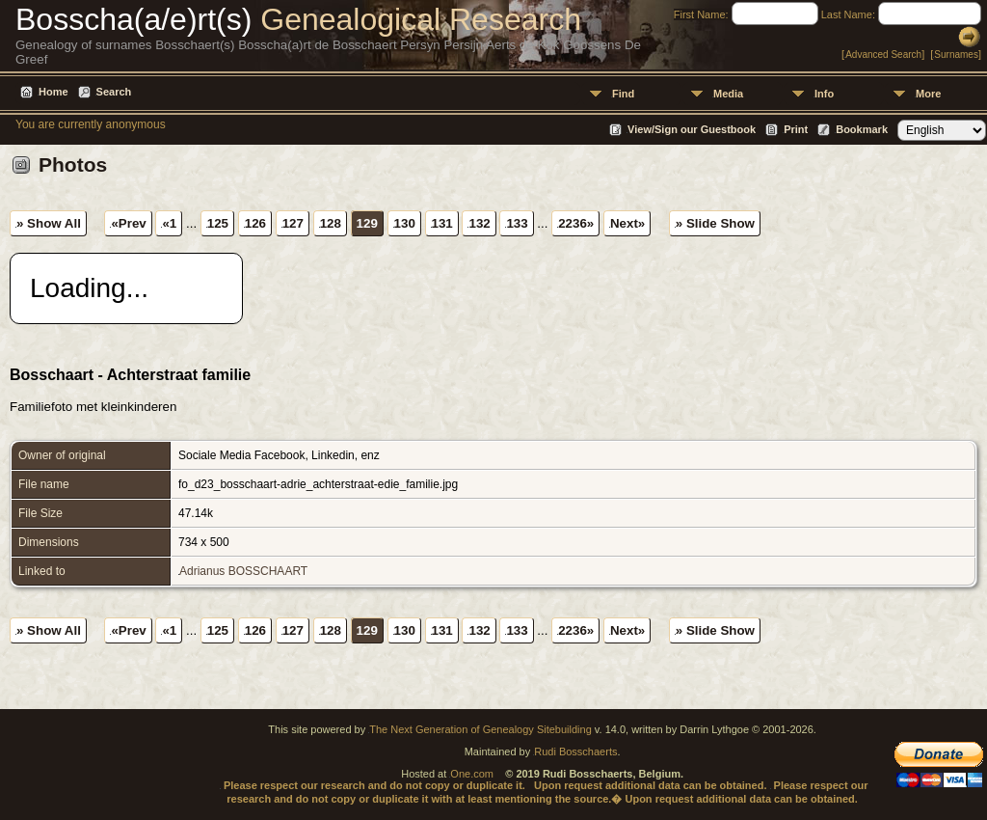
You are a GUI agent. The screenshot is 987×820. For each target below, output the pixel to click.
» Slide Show (715, 223)
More (928, 93)
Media (728, 93)
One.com (472, 773)
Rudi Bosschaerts (575, 751)
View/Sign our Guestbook (691, 129)
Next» (627, 223)
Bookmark (862, 129)
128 (330, 223)
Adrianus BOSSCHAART (243, 571)
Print (796, 129)
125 (217, 223)
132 (479, 223)
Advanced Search (883, 54)
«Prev (128, 223)
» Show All (48, 223)
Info (824, 93)
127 (293, 223)
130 (404, 223)
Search (114, 91)
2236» (576, 223)
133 (516, 223)
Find (623, 93)
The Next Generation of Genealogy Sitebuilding (480, 729)
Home (53, 91)
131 (442, 223)
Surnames (956, 54)
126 (255, 223)
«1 (169, 223)
